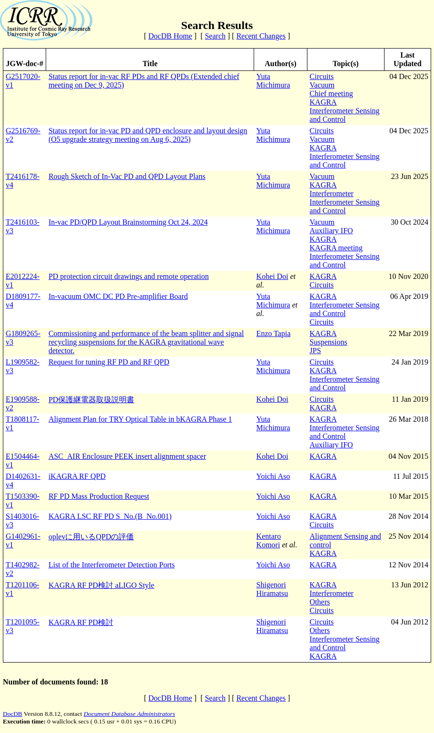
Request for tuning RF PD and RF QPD (109, 362)
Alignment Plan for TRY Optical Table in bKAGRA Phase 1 (140, 419)
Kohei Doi (272, 276)
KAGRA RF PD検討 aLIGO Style (101, 585)
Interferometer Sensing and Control (345, 115)
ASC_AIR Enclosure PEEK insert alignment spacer (127, 456)
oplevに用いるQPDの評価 (91, 537)
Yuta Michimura (273, 80)
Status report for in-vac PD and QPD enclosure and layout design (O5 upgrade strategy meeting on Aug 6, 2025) (148, 135)
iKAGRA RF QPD (77, 476)
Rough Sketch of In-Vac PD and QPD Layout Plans (127, 176)
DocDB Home (170, 36)
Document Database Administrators (129, 713)
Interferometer (332, 193)
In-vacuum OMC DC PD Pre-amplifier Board (118, 296)
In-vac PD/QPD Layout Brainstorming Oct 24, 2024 (128, 222)
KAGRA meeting (336, 248)
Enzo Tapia (273, 333)
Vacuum (322, 85)
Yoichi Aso (273, 476)
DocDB (12, 713)
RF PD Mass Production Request (99, 496)
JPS (315, 351)
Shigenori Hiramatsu (272, 589)
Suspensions (328, 342)
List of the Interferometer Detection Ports (112, 565)
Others (320, 602)
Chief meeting (331, 93)
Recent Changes (261, 36)
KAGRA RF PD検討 (81, 622)
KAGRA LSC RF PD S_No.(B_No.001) (110, 516)
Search (215, 36)
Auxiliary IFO (331, 231)
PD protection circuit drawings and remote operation (129, 276)
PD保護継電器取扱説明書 (91, 400)
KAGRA (323, 102)
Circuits (322, 76)
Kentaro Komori (268, 540)
